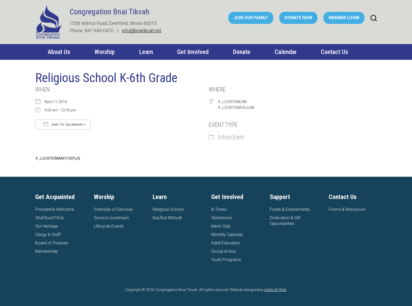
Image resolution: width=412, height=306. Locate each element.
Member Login (344, 17)
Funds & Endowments (290, 209)
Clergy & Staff (47, 234)
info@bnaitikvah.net (141, 30)
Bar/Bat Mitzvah (167, 217)
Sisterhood (221, 217)
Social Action (223, 251)
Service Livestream (111, 217)
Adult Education (225, 242)
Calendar (286, 52)
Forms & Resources (347, 209)
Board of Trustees (51, 242)
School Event (231, 136)
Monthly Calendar (227, 234)
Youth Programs (226, 259)
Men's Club (220, 226)
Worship (104, 52)
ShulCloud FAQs (49, 217)
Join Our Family (251, 17)
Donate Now (298, 17)
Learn (146, 52)
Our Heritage (46, 226)
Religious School (168, 209)
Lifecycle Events (109, 226)
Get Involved (193, 52)
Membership (46, 251)
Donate (241, 52)
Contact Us (334, 52)
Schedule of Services (113, 209)
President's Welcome (54, 209)
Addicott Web (275, 290)
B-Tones (218, 209)
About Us (59, 52)
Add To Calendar (62, 124)
